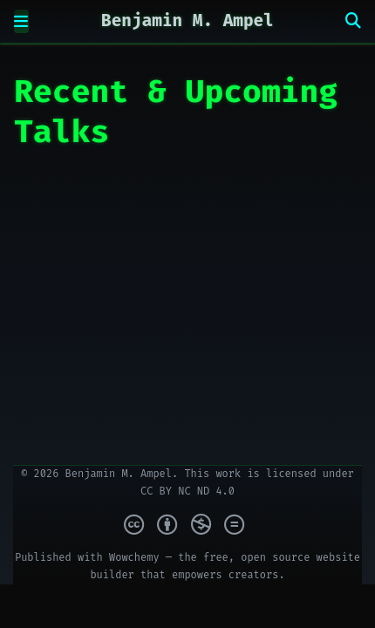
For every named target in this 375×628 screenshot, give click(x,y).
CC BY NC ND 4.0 (187, 491)
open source (275, 557)
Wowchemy (134, 557)
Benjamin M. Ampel (187, 20)
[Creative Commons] (187, 525)
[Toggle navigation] (21, 21)
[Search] (353, 21)
